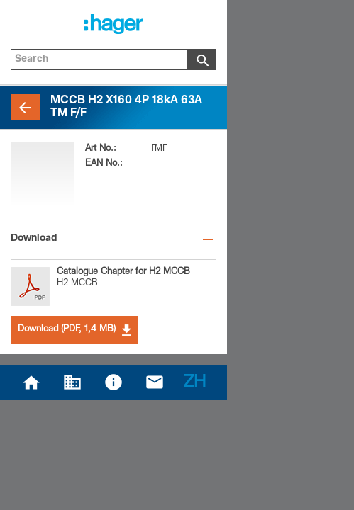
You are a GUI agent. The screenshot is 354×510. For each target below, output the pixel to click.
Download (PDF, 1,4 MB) (74, 330)
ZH (195, 383)
